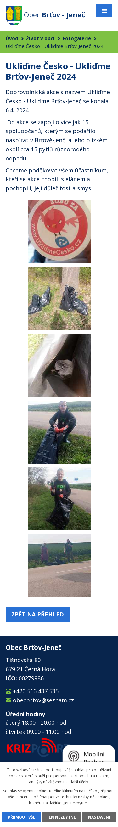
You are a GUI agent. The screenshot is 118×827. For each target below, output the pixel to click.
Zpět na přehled (37, 614)
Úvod (12, 38)
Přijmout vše (21, 817)
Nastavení (99, 817)
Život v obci (40, 38)
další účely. (79, 782)
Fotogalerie (77, 38)
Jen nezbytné (62, 817)
